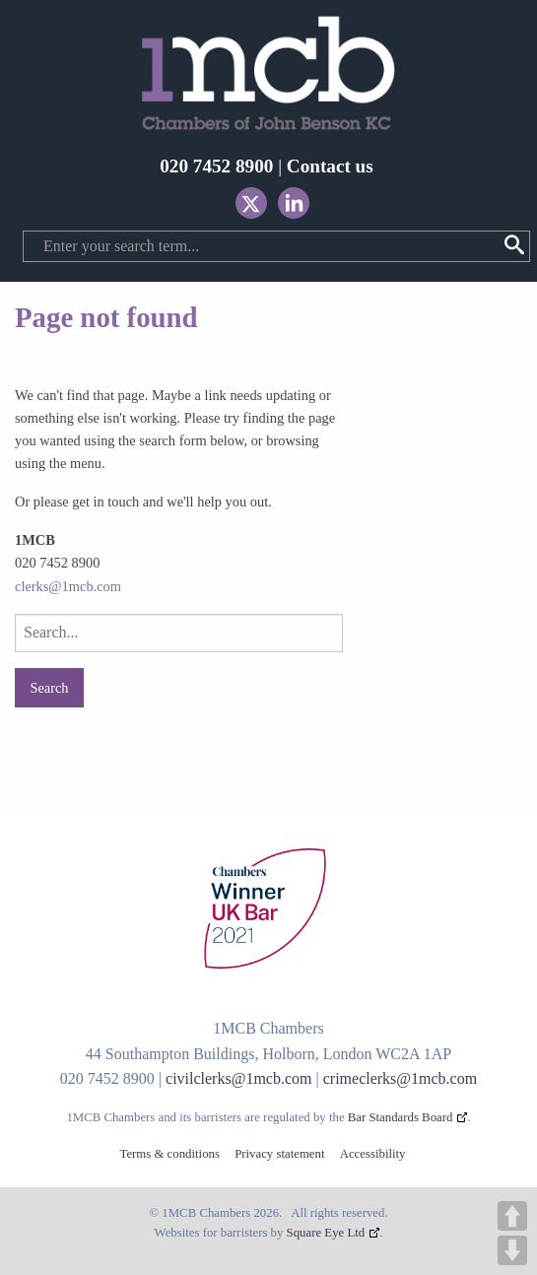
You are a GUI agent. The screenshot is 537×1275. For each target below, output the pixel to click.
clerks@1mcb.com (68, 586)
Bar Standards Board (400, 1117)
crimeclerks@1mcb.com (400, 1078)
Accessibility (373, 1154)
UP (512, 1216)
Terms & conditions (169, 1154)
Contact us (330, 166)
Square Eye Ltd (326, 1233)
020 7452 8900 (216, 166)
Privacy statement (279, 1154)
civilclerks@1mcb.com (238, 1078)
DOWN (512, 1250)
